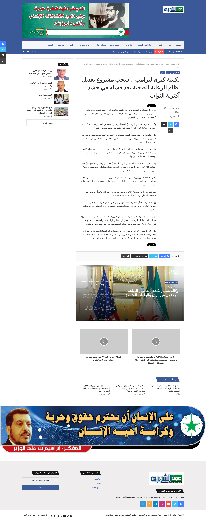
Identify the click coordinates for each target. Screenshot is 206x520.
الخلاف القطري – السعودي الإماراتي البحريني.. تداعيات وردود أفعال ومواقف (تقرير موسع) (130, 388)
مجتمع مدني (114, 45)
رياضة (72, 45)
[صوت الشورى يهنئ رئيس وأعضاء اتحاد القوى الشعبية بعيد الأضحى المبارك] (61, 111)
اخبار (170, 45)
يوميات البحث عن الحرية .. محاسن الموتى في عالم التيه (131, 52)
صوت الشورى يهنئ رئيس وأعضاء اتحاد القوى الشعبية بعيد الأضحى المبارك (39, 110)
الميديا (50, 45)
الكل (162, 73)
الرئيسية (179, 45)
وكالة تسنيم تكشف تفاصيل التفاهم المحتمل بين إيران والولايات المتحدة (155, 294)
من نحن (98, 483)
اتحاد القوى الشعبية (145, 45)
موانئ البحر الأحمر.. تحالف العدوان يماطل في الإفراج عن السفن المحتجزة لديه (166, 388)
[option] (130, 293)
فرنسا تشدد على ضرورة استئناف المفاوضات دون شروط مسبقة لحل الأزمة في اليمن (96, 388)
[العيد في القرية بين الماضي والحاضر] (61, 86)
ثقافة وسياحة (84, 45)
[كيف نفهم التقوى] (61, 99)
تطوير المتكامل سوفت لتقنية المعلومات (121, 515)
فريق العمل (96, 487)
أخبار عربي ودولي (157, 64)
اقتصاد (160, 45)
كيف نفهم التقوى (45, 95)
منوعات (61, 45)
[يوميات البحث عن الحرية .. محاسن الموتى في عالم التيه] (61, 74)
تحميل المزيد (48, 123)
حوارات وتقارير (100, 45)
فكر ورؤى (128, 45)
